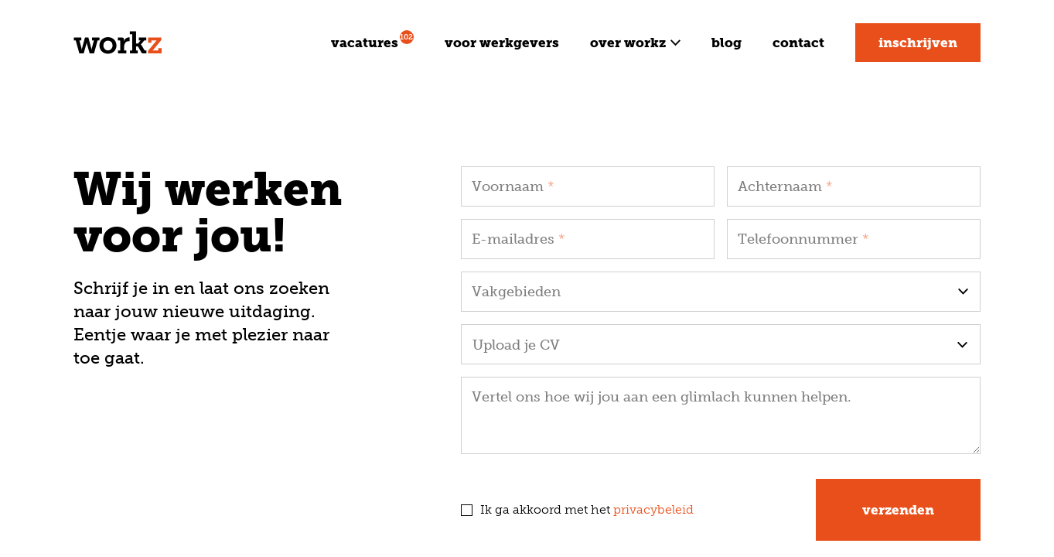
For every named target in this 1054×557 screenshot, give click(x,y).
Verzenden (898, 510)
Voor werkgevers (502, 42)
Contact (798, 42)
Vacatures (372, 40)
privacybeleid (653, 509)
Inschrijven (917, 42)
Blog (726, 42)
